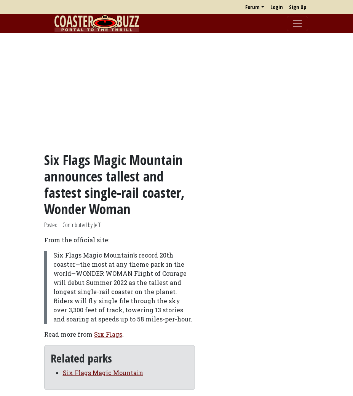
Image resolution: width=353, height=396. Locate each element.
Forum (252, 7)
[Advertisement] (176, 92)
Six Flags (108, 334)
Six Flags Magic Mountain (103, 373)
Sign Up (297, 7)
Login (276, 7)
